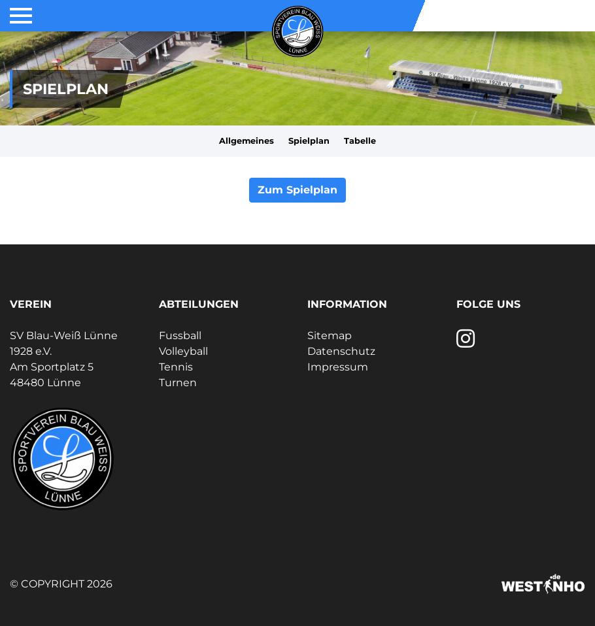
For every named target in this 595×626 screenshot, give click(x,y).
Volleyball (183, 351)
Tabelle (360, 141)
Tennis (176, 367)
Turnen (178, 382)
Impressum (337, 367)
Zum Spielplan (297, 190)
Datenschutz (341, 351)
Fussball (180, 335)
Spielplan (309, 141)
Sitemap (329, 335)
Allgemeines (246, 141)
